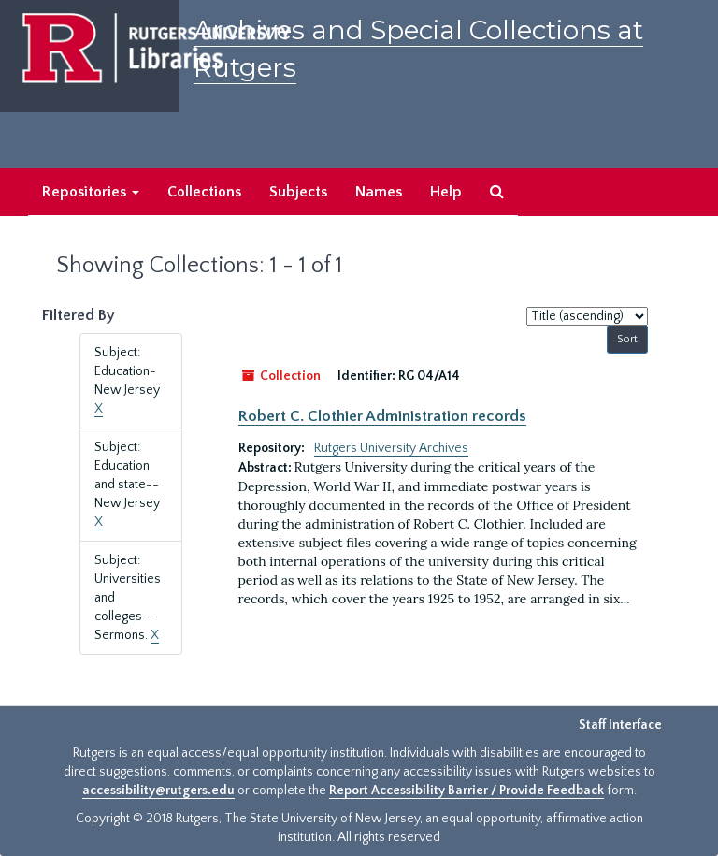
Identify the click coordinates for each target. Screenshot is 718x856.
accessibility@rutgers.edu (158, 790)
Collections (204, 191)
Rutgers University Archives (391, 448)
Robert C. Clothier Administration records (382, 416)
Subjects (298, 191)
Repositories (90, 191)
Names (378, 191)
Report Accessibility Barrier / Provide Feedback (466, 790)
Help (446, 191)
